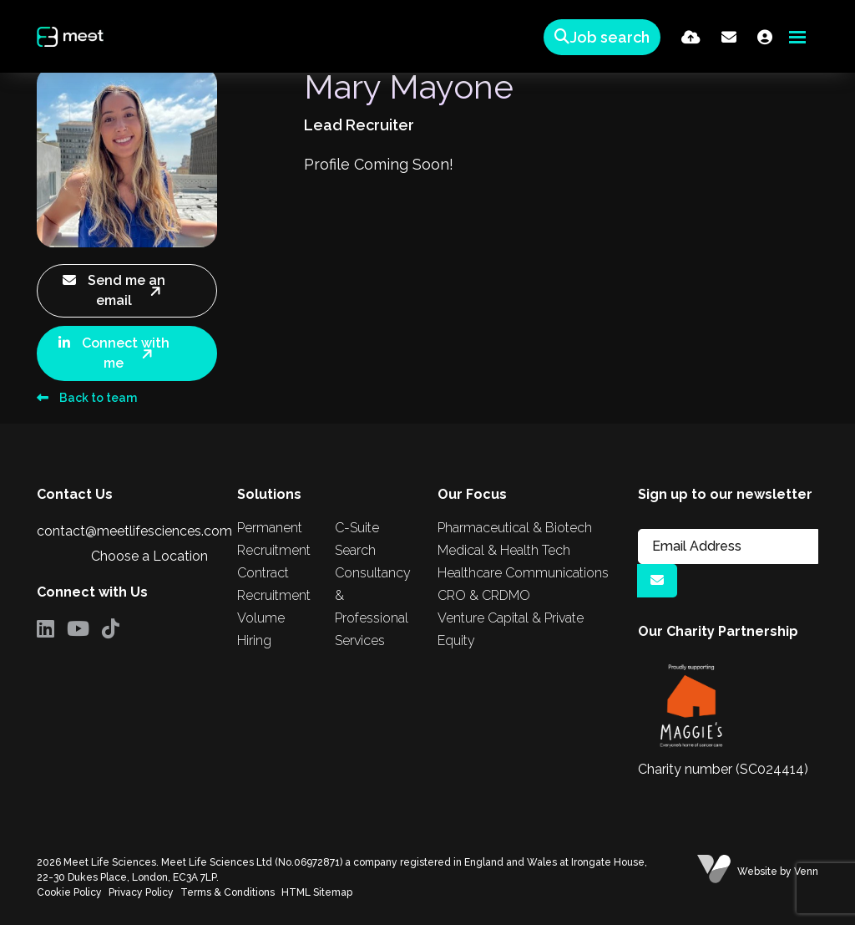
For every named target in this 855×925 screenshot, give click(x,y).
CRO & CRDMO (484, 595)
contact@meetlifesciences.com (134, 531)
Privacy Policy (141, 892)
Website (757, 871)
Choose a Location (149, 556)
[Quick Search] (599, 37)
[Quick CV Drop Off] (691, 37)
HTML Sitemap (316, 892)
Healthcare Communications (523, 573)
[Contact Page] (728, 37)
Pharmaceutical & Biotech (515, 528)
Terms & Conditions (227, 892)
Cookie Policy (69, 892)
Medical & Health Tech (504, 550)
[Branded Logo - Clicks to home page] (77, 36)
